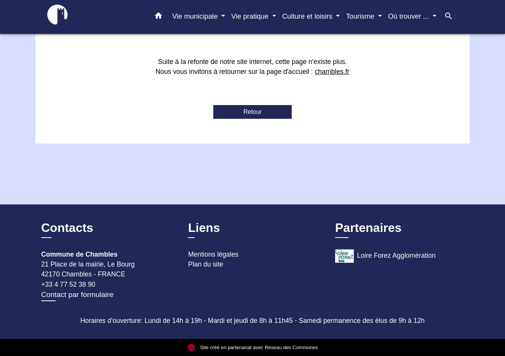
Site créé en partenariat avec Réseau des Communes (252, 347)
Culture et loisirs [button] (308, 16)
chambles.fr (332, 71)
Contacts (67, 228)
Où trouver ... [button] (409, 16)
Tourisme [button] (361, 16)
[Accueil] (88, 17)
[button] (158, 17)
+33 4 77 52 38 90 (68, 284)
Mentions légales (213, 254)
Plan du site (205, 264)
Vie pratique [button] (250, 16)
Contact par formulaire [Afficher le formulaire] (77, 295)
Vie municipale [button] (195, 16)
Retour (252, 112)
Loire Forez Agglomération (385, 256)
